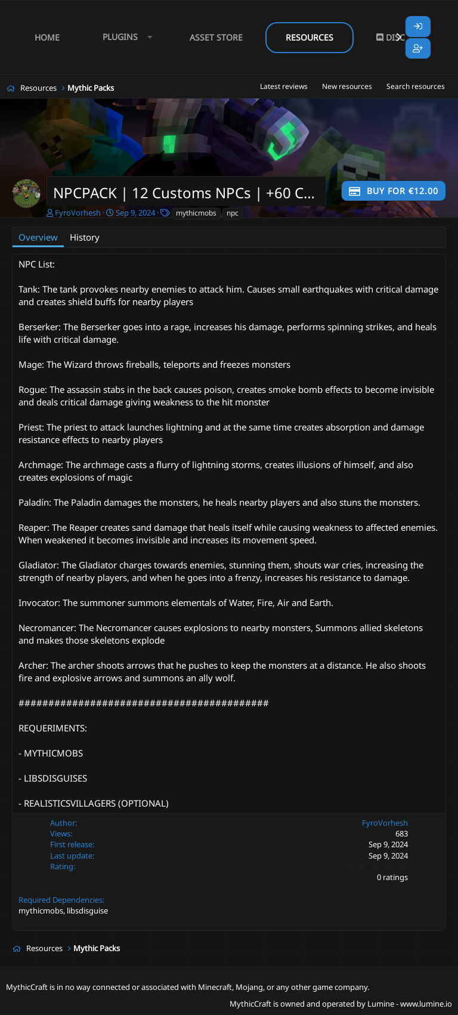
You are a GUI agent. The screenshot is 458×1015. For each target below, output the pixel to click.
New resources (347, 86)
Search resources (415, 86)
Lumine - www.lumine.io (409, 1003)
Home (47, 37)
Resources (309, 37)
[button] (125, 37)
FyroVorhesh (78, 212)
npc (233, 213)
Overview (38, 237)
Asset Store (216, 37)
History (85, 237)
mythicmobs (196, 213)
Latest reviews (284, 86)
